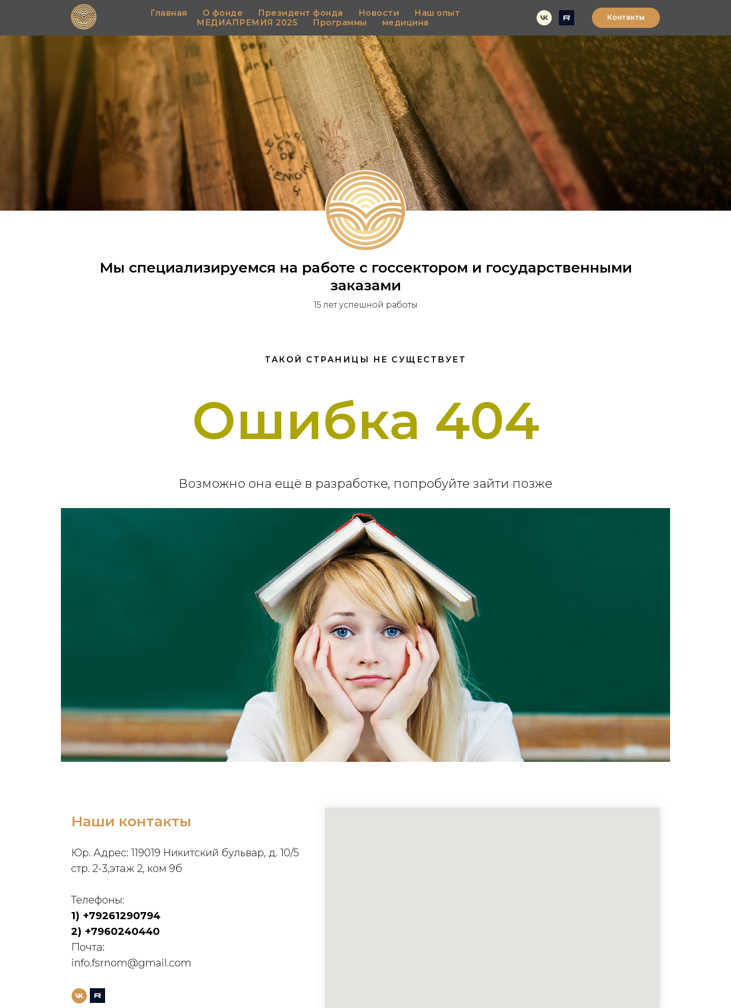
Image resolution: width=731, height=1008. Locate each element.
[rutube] (566, 17)
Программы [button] (340, 22)
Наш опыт (437, 13)
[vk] (544, 17)
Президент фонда (300, 13)
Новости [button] (379, 13)
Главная (168, 13)
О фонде (223, 13)
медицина (405, 22)
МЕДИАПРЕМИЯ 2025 (246, 22)
